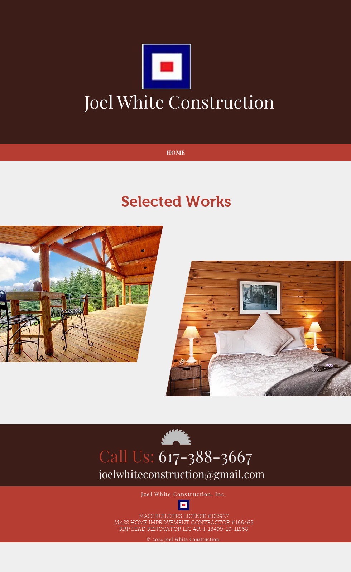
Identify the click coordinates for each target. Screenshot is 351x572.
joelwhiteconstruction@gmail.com (182, 474)
